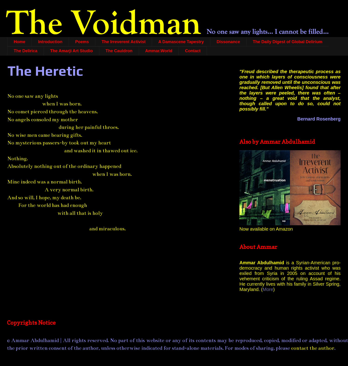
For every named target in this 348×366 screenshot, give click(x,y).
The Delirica (25, 51)
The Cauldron (119, 51)
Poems (82, 41)
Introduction (50, 41)
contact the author (312, 348)
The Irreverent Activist (123, 41)
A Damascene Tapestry (181, 41)
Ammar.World (158, 51)
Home (19, 41)
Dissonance (228, 41)
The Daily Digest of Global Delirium (287, 41)
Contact (192, 51)
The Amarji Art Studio (71, 51)
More (268, 289)
